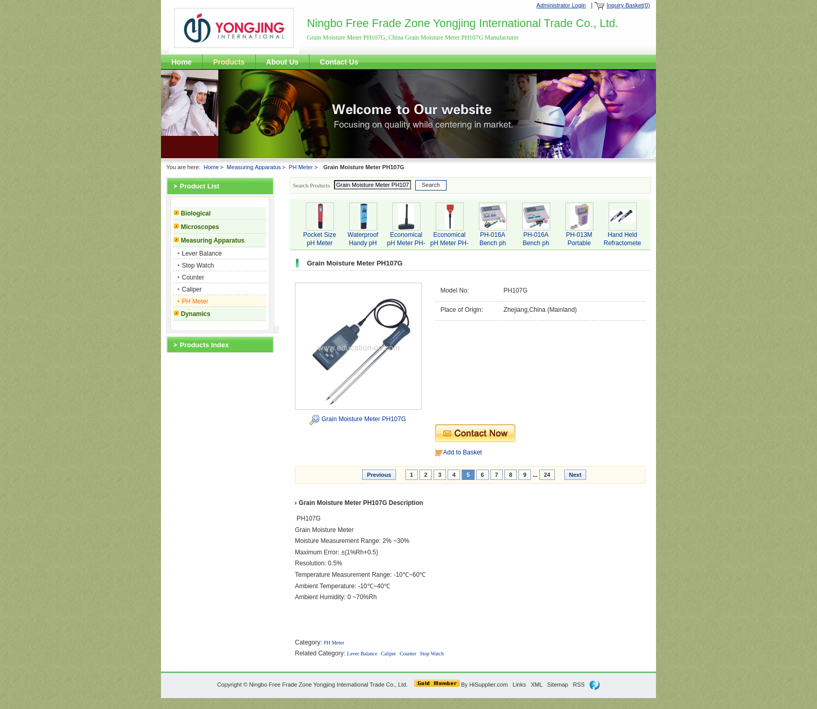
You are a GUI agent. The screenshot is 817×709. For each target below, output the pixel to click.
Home (181, 62)
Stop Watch (198, 265)
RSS (579, 684)
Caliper (192, 289)
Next (575, 475)
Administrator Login (561, 5)
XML (536, 684)
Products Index (204, 345)
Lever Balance (202, 253)
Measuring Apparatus (254, 167)
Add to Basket (462, 452)
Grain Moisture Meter (324, 530)
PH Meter (301, 167)
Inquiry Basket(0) (628, 5)
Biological (196, 213)
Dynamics (196, 314)
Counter (193, 277)
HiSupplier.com (488, 684)
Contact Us (339, 62)
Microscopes (200, 227)
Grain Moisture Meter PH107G (363, 419)
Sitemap (557, 684)
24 (547, 475)
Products (229, 62)
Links (519, 684)
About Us (282, 62)
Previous (379, 475)
